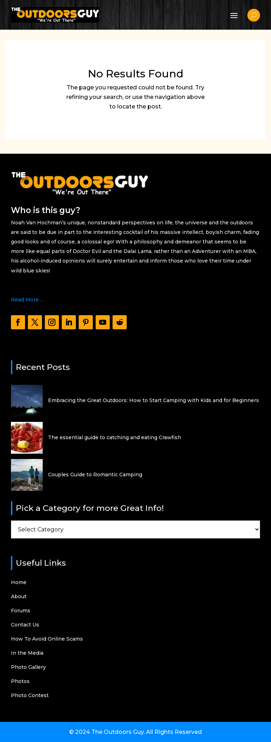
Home (18, 582)
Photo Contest (30, 696)
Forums (20, 611)
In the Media (27, 653)
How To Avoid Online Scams (47, 639)
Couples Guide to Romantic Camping (95, 474)
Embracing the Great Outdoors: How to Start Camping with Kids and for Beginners (153, 400)
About (18, 597)
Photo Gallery (28, 667)
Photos (20, 681)
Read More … (27, 299)
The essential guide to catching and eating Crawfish (114, 437)
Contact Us (25, 625)
